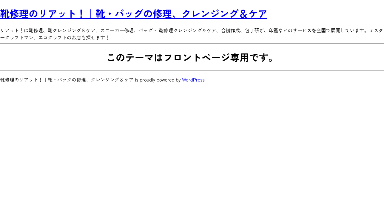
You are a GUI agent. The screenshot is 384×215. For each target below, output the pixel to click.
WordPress (193, 79)
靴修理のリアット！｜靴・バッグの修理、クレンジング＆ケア (133, 13)
